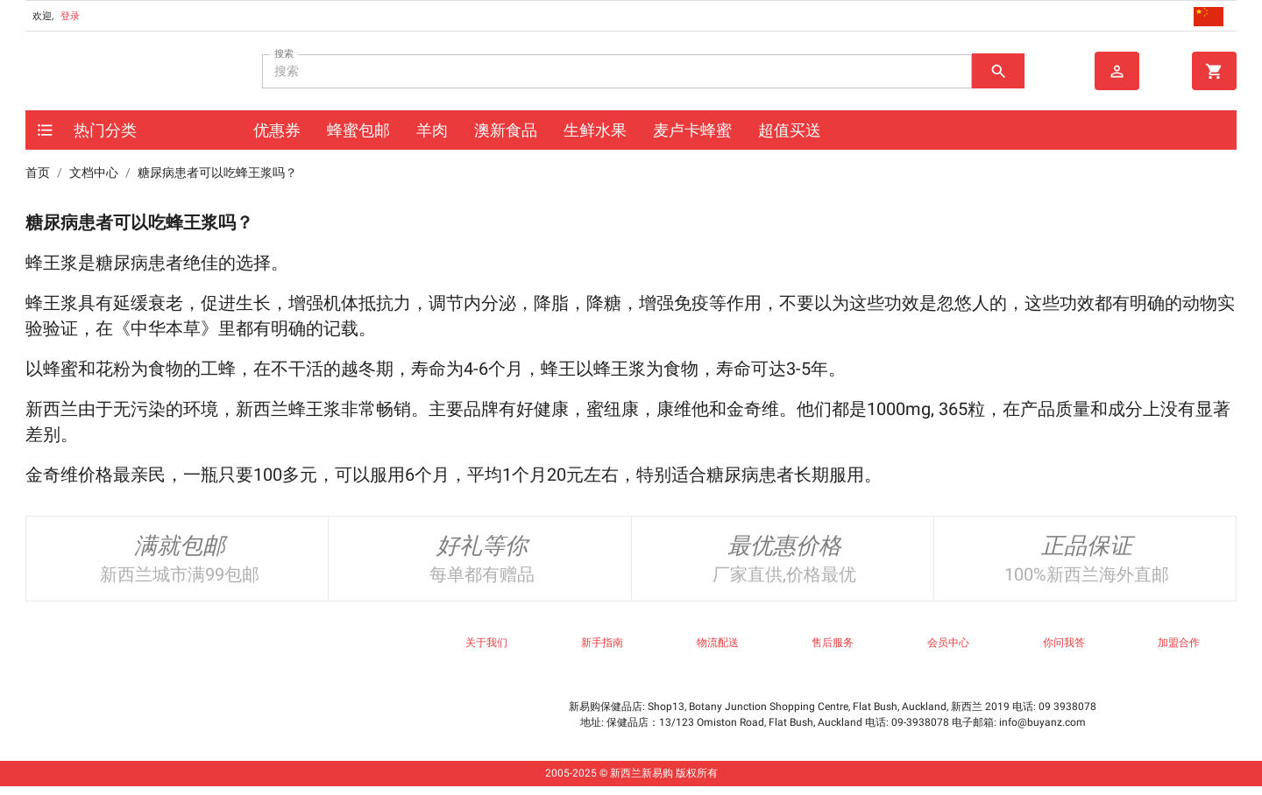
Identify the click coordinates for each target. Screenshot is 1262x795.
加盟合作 (1179, 643)
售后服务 (833, 643)
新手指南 (602, 643)
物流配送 (718, 643)
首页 (37, 172)
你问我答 (1064, 643)
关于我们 (486, 643)
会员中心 (948, 643)
